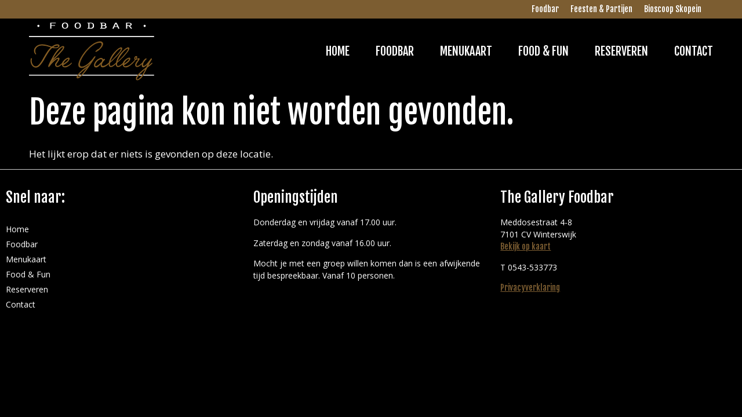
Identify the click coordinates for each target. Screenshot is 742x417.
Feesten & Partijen (601, 9)
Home (338, 51)
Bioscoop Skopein (672, 9)
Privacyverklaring (530, 287)
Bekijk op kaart (525, 246)
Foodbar (545, 9)
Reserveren (621, 51)
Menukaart (466, 51)
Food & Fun (543, 51)
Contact (693, 51)
